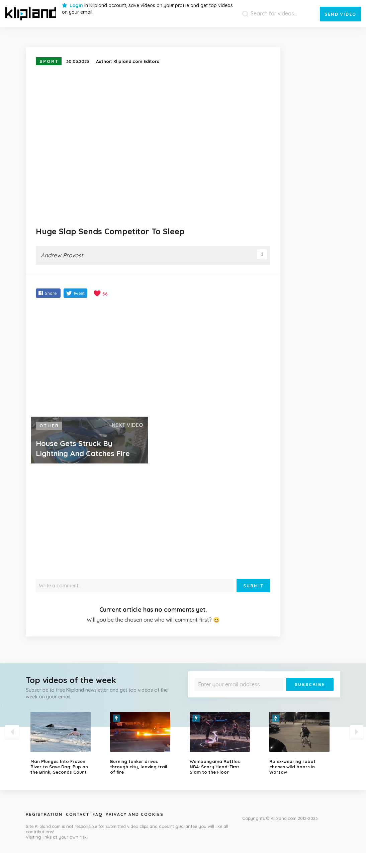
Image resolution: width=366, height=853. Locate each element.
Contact (77, 814)
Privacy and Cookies (135, 814)
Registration (44, 814)
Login (76, 5)
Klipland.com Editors (136, 61)
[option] (65, 743)
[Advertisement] (153, 358)
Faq (97, 814)
